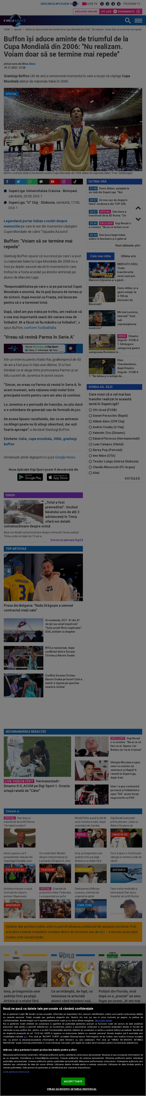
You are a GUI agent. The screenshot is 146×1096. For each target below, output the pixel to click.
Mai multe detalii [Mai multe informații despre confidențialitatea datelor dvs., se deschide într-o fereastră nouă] (103, 1020)
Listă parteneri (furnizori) (16, 1072)
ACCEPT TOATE (73, 1081)
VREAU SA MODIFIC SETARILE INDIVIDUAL (72, 1089)
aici (26, 1036)
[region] (73, 1049)
